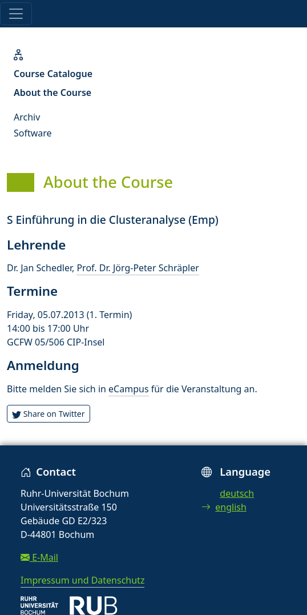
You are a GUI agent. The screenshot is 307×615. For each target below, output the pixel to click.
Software (33, 133)
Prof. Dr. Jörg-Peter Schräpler (137, 268)
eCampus (128, 389)
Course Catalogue (53, 73)
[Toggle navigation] (16, 13)
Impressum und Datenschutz (82, 580)
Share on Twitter (48, 413)
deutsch (237, 493)
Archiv (27, 117)
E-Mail (39, 557)
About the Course (52, 92)
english (224, 507)
